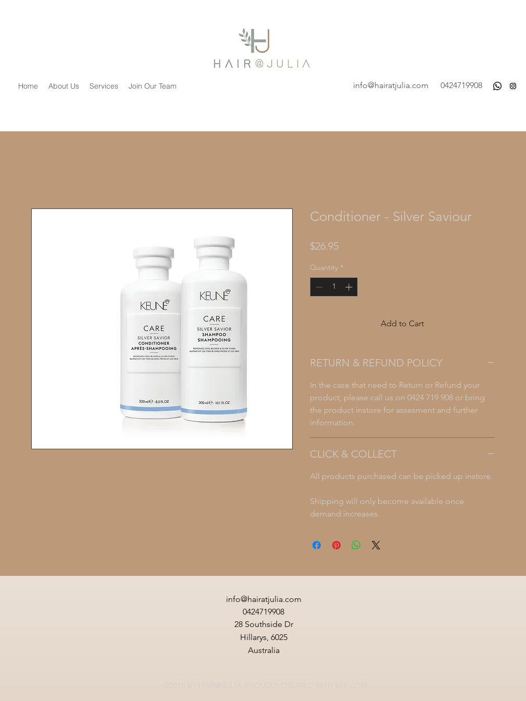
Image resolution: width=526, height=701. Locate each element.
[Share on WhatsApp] (356, 545)
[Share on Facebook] (316, 545)
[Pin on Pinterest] (336, 545)
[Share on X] (376, 545)
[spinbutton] (333, 287)
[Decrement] (317, 287)
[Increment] (349, 287)
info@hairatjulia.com (391, 85)
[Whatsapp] (497, 86)
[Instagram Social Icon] (513, 86)
